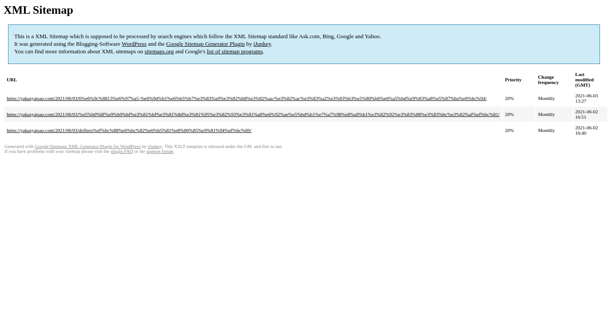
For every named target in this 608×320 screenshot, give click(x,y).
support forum (159, 151)
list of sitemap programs (235, 51)
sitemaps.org (159, 51)
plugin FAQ (122, 151)
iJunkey (262, 43)
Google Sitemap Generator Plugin (205, 43)
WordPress (134, 43)
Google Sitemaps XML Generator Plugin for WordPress (87, 146)
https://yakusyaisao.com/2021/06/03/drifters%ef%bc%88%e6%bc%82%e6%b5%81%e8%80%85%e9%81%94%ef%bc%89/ (129, 130)
